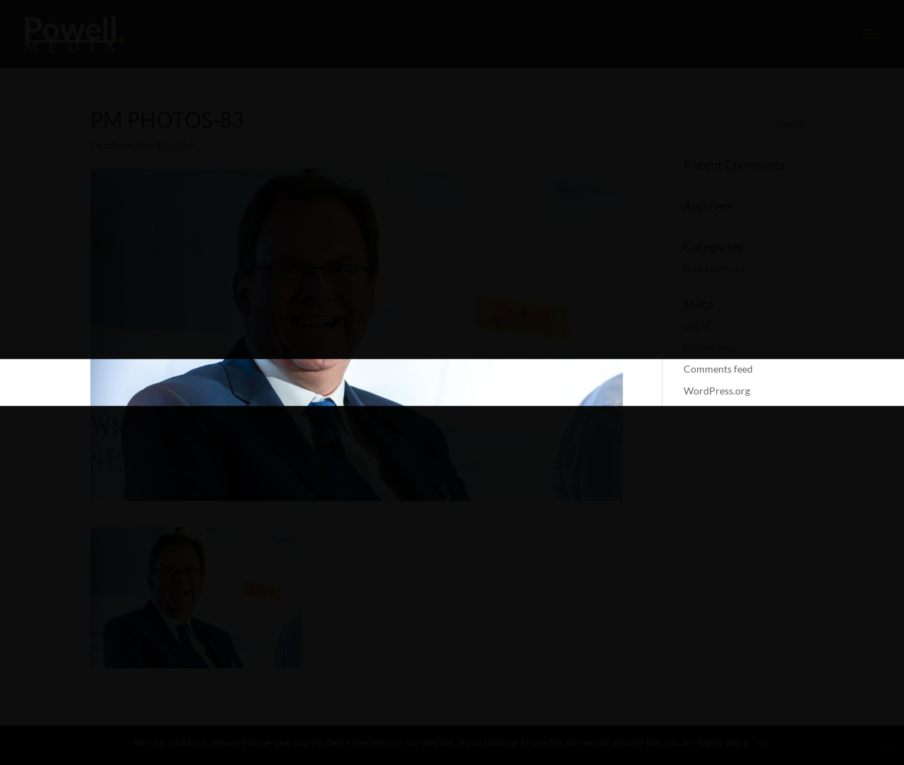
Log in (697, 326)
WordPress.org (717, 391)
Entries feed (710, 348)
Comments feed (718, 369)
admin (117, 145)
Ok (764, 742)
